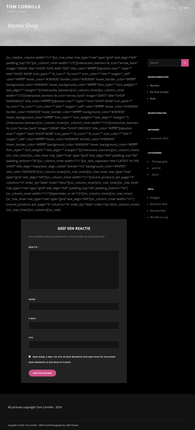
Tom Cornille (23, 6)
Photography (159, 161)
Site (31, 337)
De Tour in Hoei (159, 92)
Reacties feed (158, 210)
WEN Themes (72, 425)
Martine (154, 85)
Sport (155, 174)
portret (156, 168)
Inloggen (155, 197)
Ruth (153, 98)
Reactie (34, 247)
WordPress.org (159, 217)
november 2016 (159, 138)
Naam (33, 299)
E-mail (33, 318)
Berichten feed (158, 204)
